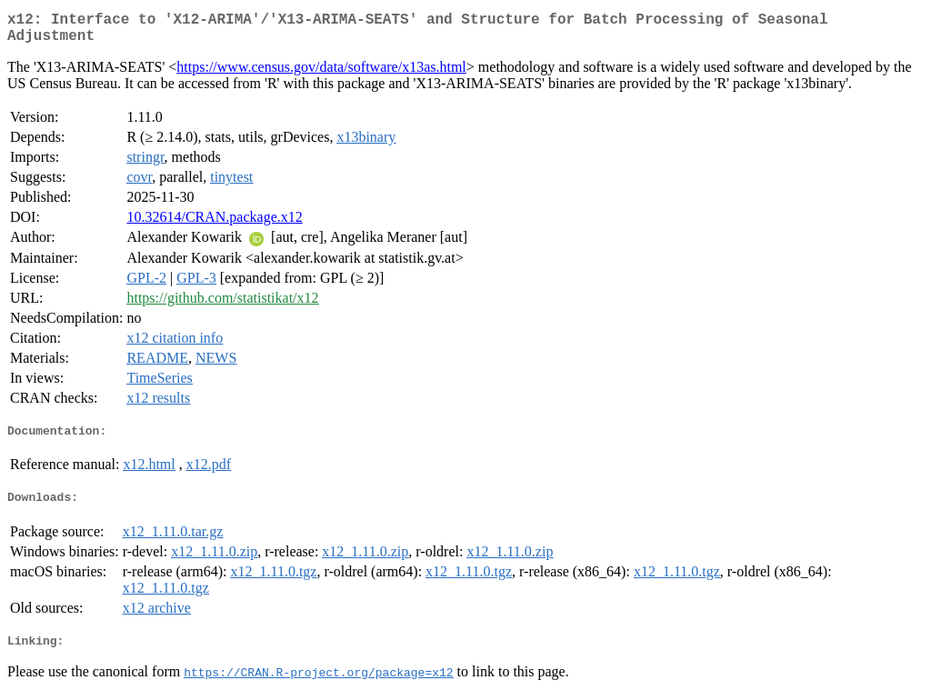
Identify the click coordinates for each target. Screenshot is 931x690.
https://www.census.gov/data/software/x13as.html (321, 54)
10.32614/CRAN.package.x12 (214, 204)
